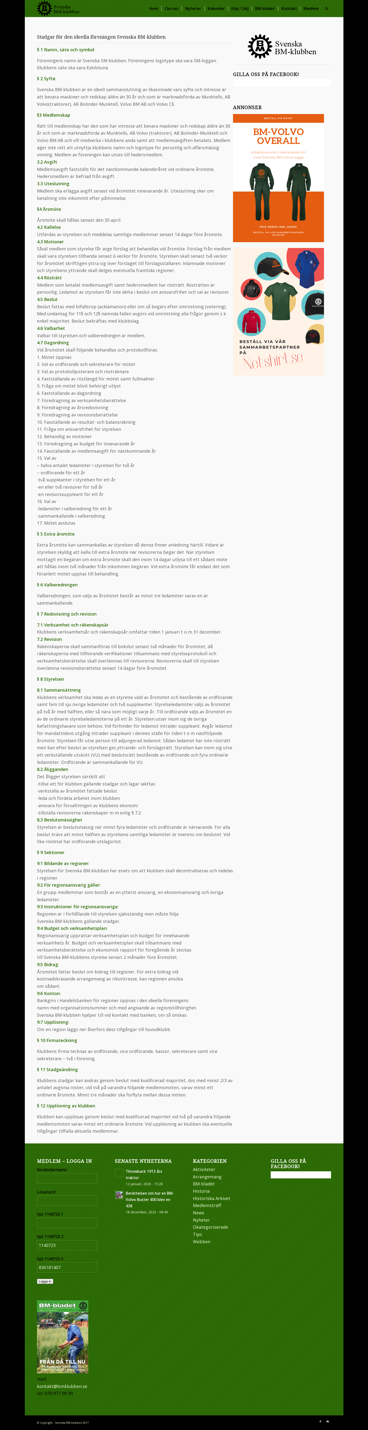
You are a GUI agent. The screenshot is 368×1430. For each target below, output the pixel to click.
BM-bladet (204, 1184)
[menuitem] (153, 8)
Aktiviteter (204, 1169)
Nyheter (201, 1220)
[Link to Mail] (327, 1421)
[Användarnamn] (67, 1178)
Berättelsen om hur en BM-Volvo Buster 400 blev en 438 (150, 1199)
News (198, 1213)
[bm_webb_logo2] (58, 8)
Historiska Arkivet (211, 1198)
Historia (201, 1191)
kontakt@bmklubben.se (62, 1386)
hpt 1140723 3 (50, 1259)
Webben (201, 1242)
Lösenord (46, 1192)
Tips (197, 1234)
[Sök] (326, 8)
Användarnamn (52, 1169)
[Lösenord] (67, 1200)
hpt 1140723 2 (50, 1236)
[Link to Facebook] (320, 1421)
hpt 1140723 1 (50, 1214)
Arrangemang (207, 1177)
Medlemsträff (207, 1205)
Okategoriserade (210, 1227)
